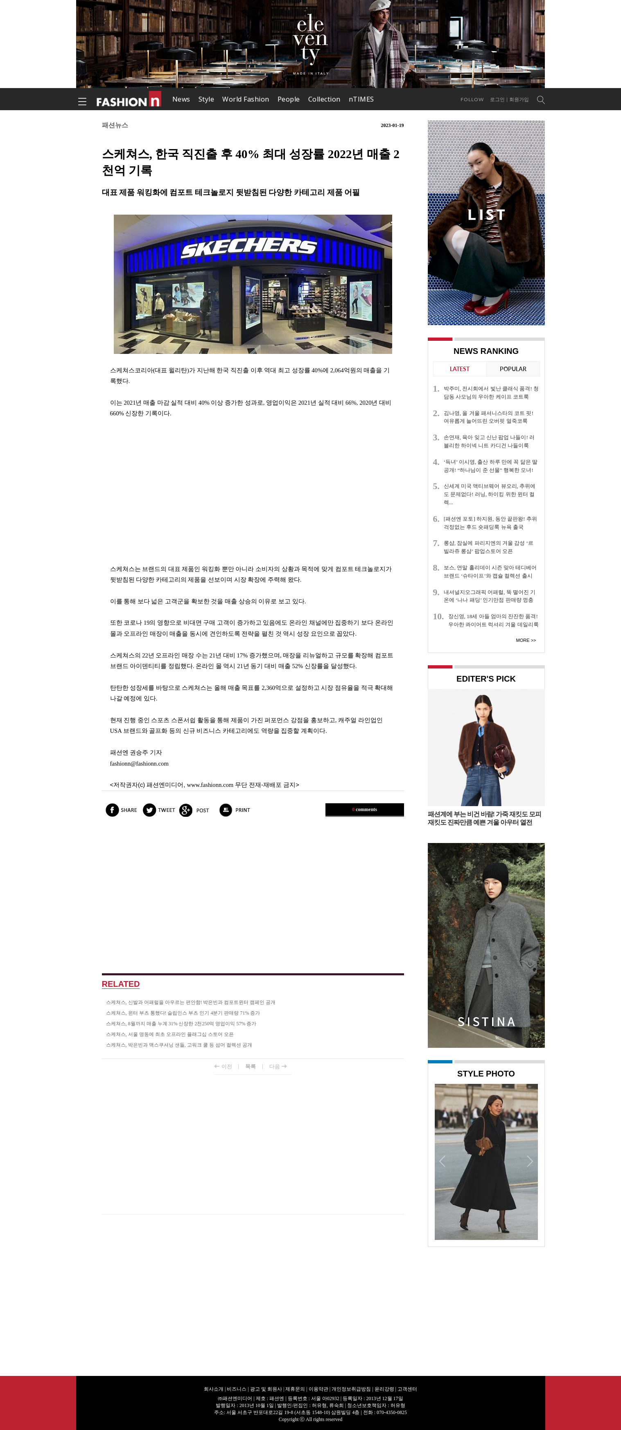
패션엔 (129, 99)
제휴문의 (295, 1389)
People (289, 99)
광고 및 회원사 (266, 1389)
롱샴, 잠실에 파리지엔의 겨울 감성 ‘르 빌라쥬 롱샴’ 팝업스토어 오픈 (488, 547)
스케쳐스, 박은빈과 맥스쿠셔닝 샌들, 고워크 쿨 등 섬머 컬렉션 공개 (179, 1045)
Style (207, 99)
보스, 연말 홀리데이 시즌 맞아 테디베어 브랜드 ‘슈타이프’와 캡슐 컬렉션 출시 (490, 571)
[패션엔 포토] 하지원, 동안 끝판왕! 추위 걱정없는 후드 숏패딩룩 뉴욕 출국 (490, 523)
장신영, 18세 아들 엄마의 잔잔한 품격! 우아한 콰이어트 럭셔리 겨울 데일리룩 (493, 620)
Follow (472, 99)
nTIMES (361, 99)
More (523, 640)
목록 (250, 1066)
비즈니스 (236, 1389)
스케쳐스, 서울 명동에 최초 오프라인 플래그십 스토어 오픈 (170, 1034)
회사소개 (214, 1389)
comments (364, 809)
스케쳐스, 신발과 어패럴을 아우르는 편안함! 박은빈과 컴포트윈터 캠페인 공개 (191, 1002)
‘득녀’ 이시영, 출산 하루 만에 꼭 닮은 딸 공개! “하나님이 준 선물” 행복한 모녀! (490, 466)
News (181, 99)
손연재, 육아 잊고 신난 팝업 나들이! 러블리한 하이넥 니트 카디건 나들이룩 (489, 441)
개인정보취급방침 (351, 1389)
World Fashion (245, 99)
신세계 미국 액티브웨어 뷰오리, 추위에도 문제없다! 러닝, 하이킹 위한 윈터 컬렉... (489, 494)
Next (530, 1161)
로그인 (497, 99)
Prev (443, 1161)
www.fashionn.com (210, 785)
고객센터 (407, 1389)
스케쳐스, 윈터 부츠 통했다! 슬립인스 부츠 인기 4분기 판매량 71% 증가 (183, 1013)
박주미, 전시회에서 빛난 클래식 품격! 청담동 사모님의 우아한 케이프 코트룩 (491, 392)
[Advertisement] (253, 491)
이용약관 (318, 1389)
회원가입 (519, 99)
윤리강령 (384, 1389)
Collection (324, 99)
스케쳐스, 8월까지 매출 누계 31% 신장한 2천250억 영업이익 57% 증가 (181, 1024)
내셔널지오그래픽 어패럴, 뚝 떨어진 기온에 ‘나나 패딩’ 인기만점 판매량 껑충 (489, 596)
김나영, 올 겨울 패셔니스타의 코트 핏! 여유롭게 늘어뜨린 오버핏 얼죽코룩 (488, 417)
